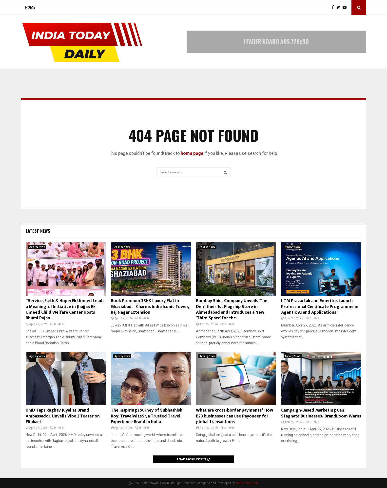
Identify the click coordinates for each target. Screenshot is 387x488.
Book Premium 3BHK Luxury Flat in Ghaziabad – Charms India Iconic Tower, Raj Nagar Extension (150, 306)
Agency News (37, 246)
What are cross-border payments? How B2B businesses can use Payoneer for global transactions (234, 416)
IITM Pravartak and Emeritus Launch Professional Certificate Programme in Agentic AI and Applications (319, 306)
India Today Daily (246, 483)
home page (192, 153)
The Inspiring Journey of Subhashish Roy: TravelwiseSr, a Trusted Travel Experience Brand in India (146, 416)
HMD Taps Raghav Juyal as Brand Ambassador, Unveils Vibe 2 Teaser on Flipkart (63, 416)
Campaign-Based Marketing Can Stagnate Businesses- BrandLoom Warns (321, 413)
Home (30, 7)
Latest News (38, 231)
